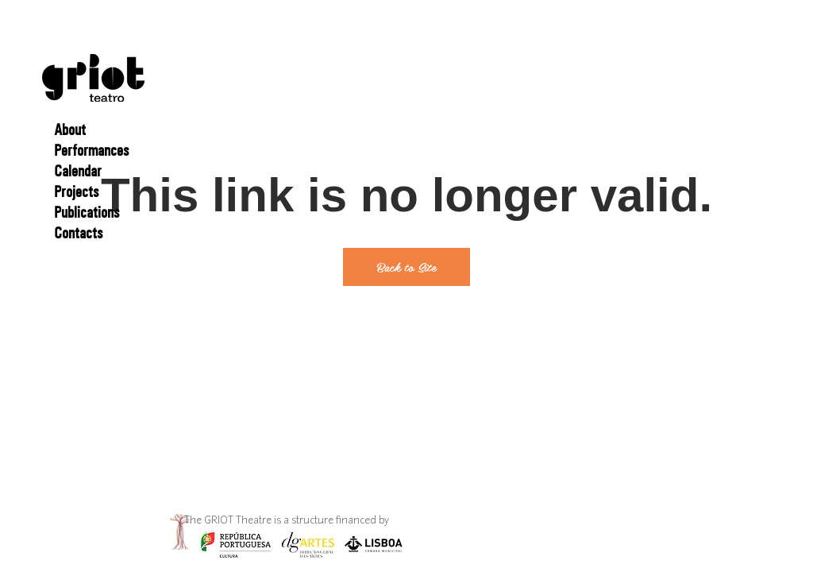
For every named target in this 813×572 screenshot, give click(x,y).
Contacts (78, 232)
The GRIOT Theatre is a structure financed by (287, 521)
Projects (76, 191)
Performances (91, 150)
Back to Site (406, 266)
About (70, 129)
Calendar (78, 170)
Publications (86, 212)
